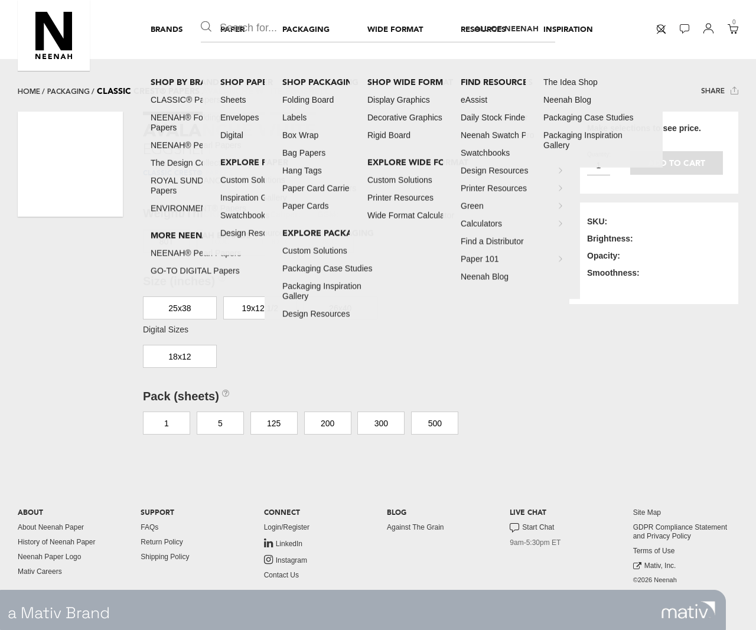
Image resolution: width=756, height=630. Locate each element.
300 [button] (381, 423)
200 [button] (327, 423)
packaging (68, 91)
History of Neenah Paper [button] (56, 542)
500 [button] (435, 423)
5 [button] (220, 423)
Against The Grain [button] (415, 527)
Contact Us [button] (281, 575)
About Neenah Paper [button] (51, 527)
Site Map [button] (647, 512)
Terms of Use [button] (654, 551)
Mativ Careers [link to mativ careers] (40, 571)
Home (29, 91)
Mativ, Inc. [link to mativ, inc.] (654, 566)
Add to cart (676, 163)
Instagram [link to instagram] (285, 559)
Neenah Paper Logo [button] (49, 557)
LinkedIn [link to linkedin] (283, 543)
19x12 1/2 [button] (260, 308)
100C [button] (220, 241)
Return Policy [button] (162, 542)
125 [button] (274, 423)
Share (719, 90)
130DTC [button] (275, 241)
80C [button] (330, 241)
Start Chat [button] (532, 528)
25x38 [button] (179, 308)
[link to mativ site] (688, 610)
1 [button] (166, 423)
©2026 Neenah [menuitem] (655, 579)
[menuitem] (166, 29)
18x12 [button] (179, 356)
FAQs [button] (149, 527)
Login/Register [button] (286, 527)
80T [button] (166, 241)
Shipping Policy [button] (165, 557)
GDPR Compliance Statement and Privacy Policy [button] (680, 531)
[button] (54, 35)
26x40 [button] (340, 308)
